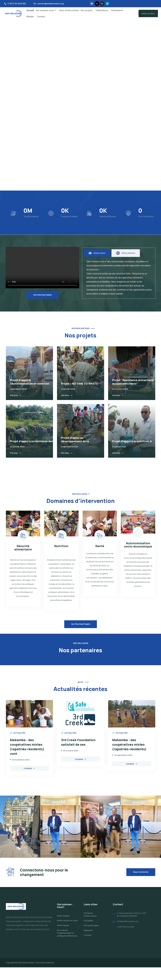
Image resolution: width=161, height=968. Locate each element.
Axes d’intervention (69, 10)
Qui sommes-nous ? (46, 10)
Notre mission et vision (67, 921)
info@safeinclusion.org (128, 922)
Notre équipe (63, 926)
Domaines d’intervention (90, 915)
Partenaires (117, 10)
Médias (30, 16)
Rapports (88, 931)
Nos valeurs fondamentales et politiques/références (67, 933)
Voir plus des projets (80, 624)
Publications (102, 10)
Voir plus (15, 395)
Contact (41, 16)
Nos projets (86, 10)
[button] (46, 10)
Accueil (30, 10)
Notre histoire (63, 916)
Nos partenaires (91, 926)
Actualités (88, 921)
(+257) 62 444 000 (125, 927)
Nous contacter (140, 872)
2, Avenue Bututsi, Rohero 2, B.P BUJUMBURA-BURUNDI (131, 915)
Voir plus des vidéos (42, 295)
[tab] (97, 253)
